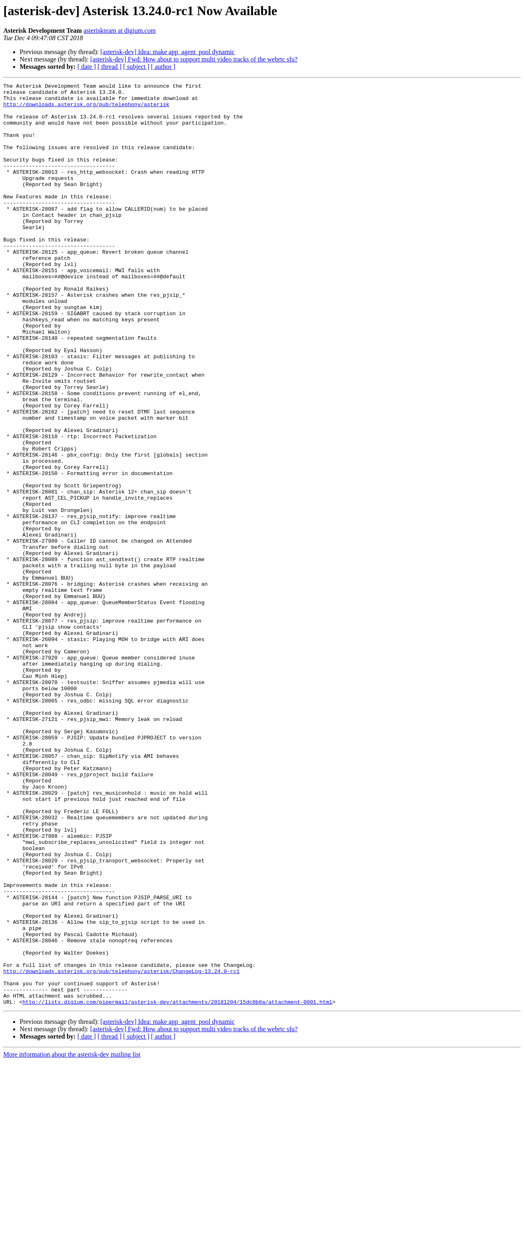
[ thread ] (109, 66)
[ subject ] (136, 66)
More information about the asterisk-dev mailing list (71, 1238)
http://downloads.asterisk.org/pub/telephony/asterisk (86, 109)
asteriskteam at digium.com (120, 30)
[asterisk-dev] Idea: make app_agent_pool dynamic (167, 51)
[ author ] (163, 66)
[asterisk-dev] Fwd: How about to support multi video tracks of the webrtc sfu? (194, 59)
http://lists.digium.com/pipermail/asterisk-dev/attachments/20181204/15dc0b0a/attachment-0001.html (177, 1186)
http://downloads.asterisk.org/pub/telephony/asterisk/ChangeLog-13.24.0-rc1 (121, 1149)
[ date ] (86, 66)
